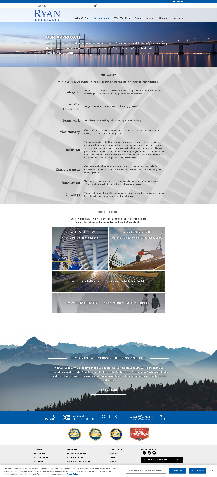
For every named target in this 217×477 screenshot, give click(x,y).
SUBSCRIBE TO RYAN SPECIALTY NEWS (162, 455)
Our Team (38, 457)
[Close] (213, 470)
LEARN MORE (108, 385)
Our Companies (41, 453)
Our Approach (101, 13)
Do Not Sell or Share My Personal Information (146, 471)
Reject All (178, 471)
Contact (163, 13)
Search (178, 2)
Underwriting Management (79, 457)
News (138, 13)
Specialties (72, 445)
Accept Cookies (197, 471)
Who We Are (82, 13)
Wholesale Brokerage (76, 449)
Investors (178, 13)
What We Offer (122, 13)
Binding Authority (75, 453)
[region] (108, 471)
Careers (150, 13)
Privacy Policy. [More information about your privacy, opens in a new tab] (72, 474)
